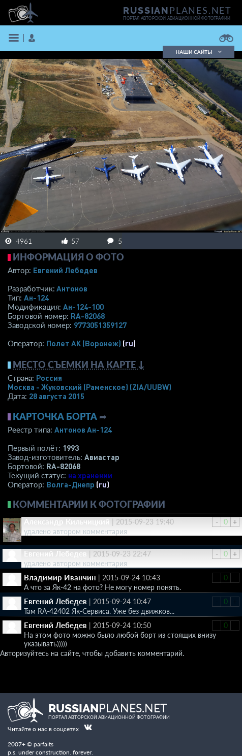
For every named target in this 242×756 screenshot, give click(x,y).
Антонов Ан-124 (83, 429)
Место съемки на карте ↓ (79, 364)
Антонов (71, 288)
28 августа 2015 (56, 396)
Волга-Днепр (70, 484)
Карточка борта (55, 416)
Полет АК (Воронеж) (83, 343)
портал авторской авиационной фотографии (176, 18)
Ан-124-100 (83, 306)
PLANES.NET (177, 10)
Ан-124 (36, 297)
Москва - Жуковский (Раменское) (89, 386)
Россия (49, 377)
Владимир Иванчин (60, 577)
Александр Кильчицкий (67, 521)
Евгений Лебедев (65, 270)
